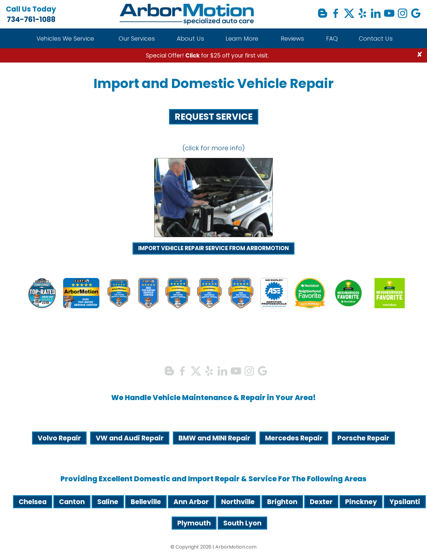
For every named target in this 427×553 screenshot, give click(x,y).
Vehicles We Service (65, 38)
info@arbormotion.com (48, 366)
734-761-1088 (31, 14)
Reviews (292, 38)
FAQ (332, 38)
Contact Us (376, 38)
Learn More (242, 38)
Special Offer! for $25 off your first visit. (207, 56)
